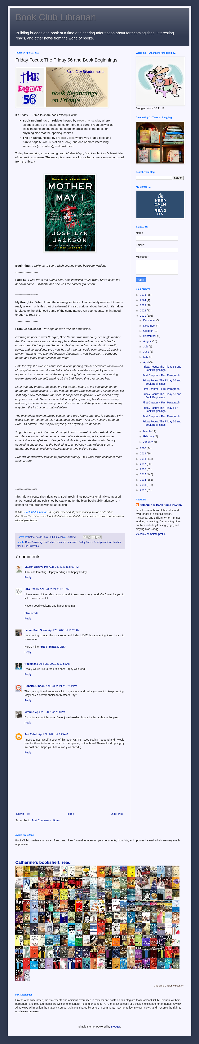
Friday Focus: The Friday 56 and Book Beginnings (162, 368)
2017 (143, 464)
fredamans (31, 663)
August (147, 341)
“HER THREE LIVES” (53, 646)
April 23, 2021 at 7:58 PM (50, 712)
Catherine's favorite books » (169, 985)
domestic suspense (67, 542)
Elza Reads (31, 589)
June (146, 351)
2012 (143, 490)
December (149, 320)
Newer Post (23, 813)
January (148, 441)
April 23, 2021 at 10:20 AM (63, 630)
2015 (143, 474)
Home (70, 813)
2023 (143, 305)
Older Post (117, 813)
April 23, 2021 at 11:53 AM (54, 663)
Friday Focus (86, 542)
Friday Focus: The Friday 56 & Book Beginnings (161, 409)
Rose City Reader (88, 120)
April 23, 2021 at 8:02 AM (64, 566)
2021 (143, 315)
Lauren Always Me (36, 566)
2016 (143, 469)
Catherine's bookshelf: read (43, 862)
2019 (143, 453)
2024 (143, 300)
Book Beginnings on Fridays (40, 542)
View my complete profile (151, 534)
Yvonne (29, 712)
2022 (143, 310)
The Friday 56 (31, 546)
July (146, 346)
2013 (143, 484)
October (148, 330)
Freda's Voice (65, 137)
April (146, 362)
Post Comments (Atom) (46, 820)
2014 (143, 479)
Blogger (115, 1026)
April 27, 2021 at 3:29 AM (53, 734)
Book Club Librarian (55, 17)
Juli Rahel (30, 734)
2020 (143, 448)
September (150, 336)
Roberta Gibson (34, 686)
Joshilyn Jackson (103, 542)
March (147, 431)
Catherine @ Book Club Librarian (161, 505)
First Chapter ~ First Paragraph (161, 375)
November (149, 325)
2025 (143, 294)
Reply (27, 577)
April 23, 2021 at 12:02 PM (61, 686)
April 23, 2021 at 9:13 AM (54, 589)
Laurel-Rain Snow (35, 630)
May (146, 356)
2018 (143, 458)
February (149, 436)
